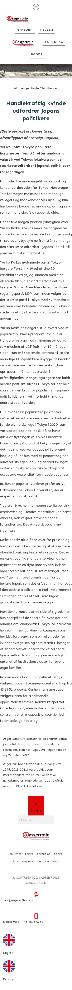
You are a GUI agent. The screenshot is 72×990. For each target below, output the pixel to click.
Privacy (8, 979)
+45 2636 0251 (32, 922)
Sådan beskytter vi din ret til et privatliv (36, 861)
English (8, 953)
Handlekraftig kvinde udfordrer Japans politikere (36, 111)
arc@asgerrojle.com (18, 900)
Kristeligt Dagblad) (43, 138)
